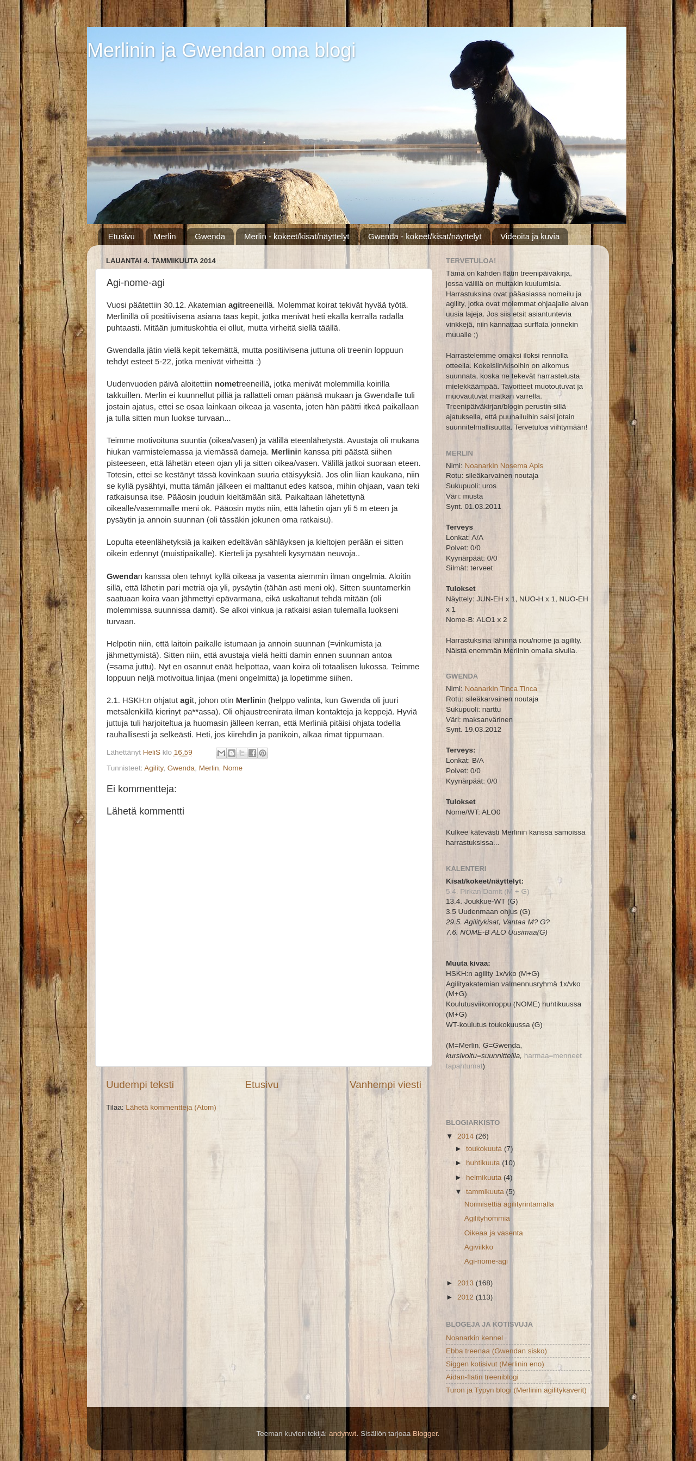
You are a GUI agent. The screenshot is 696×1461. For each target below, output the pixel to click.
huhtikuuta (484, 1163)
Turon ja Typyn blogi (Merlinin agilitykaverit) (516, 1390)
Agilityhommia (487, 1218)
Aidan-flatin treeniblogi (482, 1377)
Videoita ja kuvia (530, 236)
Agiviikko (478, 1247)
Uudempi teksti (140, 1084)
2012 (466, 1297)
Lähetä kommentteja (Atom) (171, 1107)
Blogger (425, 1433)
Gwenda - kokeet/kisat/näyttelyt (424, 236)
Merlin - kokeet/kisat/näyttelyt (296, 236)
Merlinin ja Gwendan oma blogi (221, 50)
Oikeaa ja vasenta (493, 1233)
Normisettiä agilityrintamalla (509, 1204)
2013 (466, 1283)
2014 (466, 1136)
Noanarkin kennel (474, 1338)
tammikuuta (486, 1192)
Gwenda (210, 236)
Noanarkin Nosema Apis (504, 466)
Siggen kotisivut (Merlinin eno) (495, 1364)
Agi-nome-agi (486, 1261)
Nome (233, 768)
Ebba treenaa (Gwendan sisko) (496, 1351)
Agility (153, 768)
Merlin (165, 236)
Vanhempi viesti (385, 1084)
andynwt (342, 1433)
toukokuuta (485, 1149)
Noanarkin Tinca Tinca (501, 689)
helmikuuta (485, 1177)
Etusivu (121, 236)
